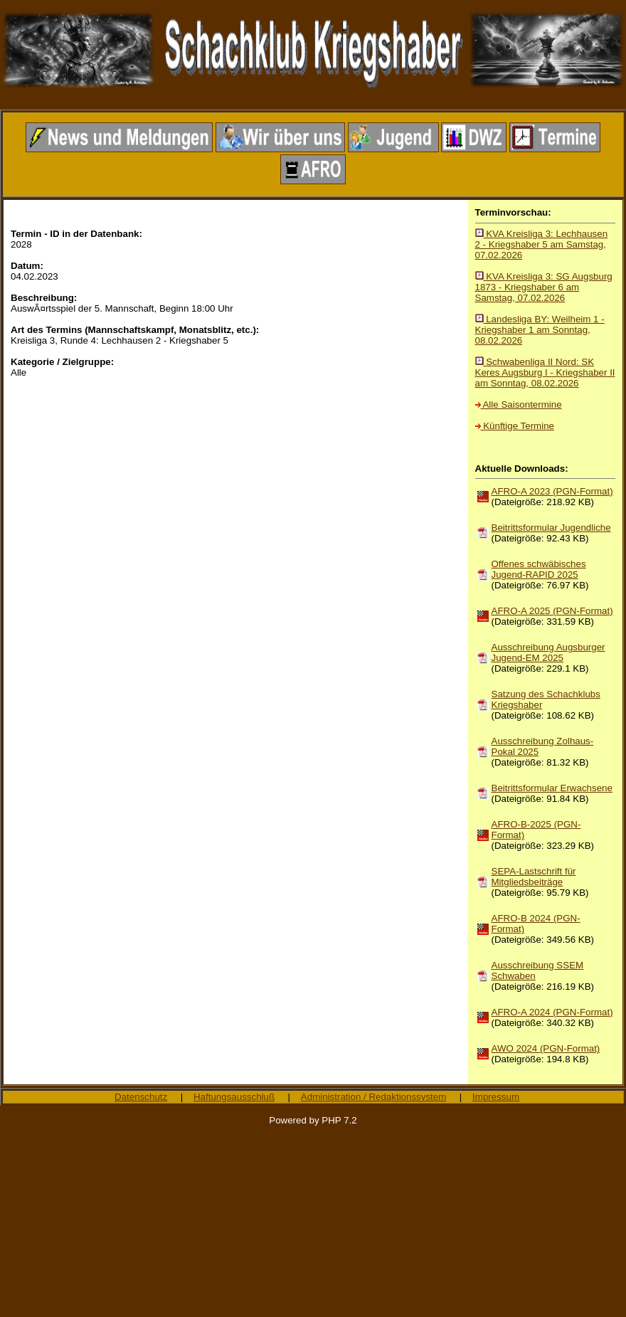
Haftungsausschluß (234, 1096)
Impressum (495, 1096)
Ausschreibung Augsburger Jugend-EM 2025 (548, 652)
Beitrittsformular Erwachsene (552, 788)
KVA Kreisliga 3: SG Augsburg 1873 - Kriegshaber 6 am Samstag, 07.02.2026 (543, 287)
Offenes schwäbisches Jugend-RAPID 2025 (539, 569)
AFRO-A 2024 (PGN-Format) (552, 1012)
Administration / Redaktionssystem (373, 1096)
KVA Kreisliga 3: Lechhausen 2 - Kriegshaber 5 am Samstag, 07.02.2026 (541, 244)
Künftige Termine (514, 426)
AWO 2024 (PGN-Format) (546, 1048)
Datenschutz (141, 1096)
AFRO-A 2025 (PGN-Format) (552, 610)
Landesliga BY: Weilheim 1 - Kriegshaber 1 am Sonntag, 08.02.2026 (540, 330)
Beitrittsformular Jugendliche (551, 527)
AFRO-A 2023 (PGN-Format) (552, 491)
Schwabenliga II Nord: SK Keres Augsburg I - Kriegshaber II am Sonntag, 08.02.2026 (545, 372)
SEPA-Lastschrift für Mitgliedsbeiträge (534, 876)
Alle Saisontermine (518, 404)
